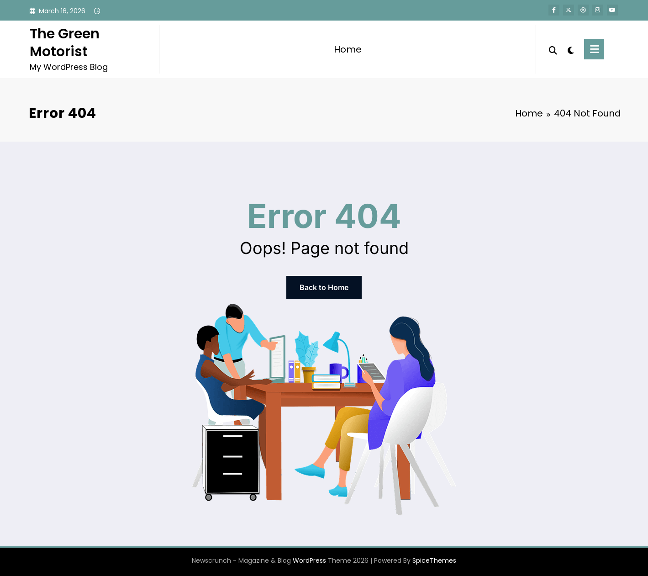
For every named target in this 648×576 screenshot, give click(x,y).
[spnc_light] (571, 49)
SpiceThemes (434, 560)
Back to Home (324, 287)
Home (348, 49)
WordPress (309, 560)
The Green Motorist (65, 42)
